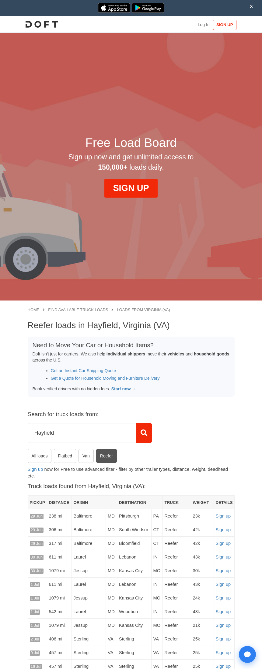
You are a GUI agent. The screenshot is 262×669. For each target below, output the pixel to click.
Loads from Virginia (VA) (143, 309)
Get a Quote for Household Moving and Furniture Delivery (105, 378)
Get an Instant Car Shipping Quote (83, 370)
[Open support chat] (247, 654)
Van (86, 455)
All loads (40, 455)
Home (34, 309)
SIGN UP (221, 24)
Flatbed (65, 455)
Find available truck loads (78, 309)
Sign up (35, 469)
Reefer (106, 455)
